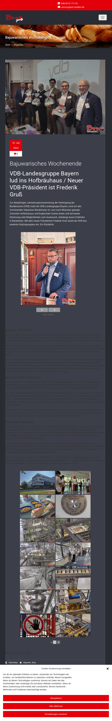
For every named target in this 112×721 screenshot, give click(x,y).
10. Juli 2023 (16, 145)
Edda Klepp (11, 662)
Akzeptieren (56, 698)
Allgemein (18, 45)
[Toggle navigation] (103, 17)
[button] (107, 668)
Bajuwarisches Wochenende (41, 45)
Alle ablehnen (56, 706)
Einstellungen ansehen (56, 714)
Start (7, 45)
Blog (34, 663)
